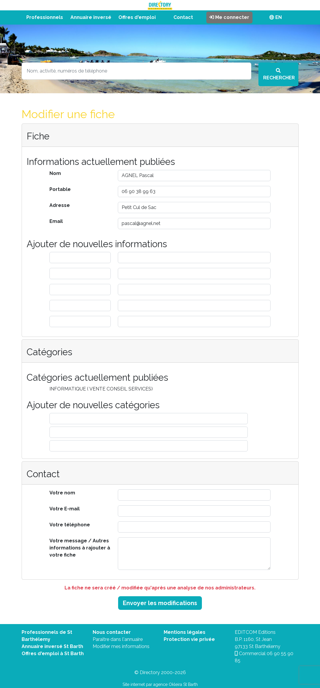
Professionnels (44, 17)
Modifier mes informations (121, 646)
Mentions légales (184, 632)
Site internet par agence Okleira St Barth (160, 684)
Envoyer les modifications (160, 603)
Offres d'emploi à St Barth (53, 653)
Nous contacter (112, 632)
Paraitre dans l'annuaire (118, 639)
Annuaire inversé (90, 17)
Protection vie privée (189, 639)
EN (275, 17)
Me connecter (229, 17)
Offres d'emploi (137, 17)
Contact (183, 17)
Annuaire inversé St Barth (52, 646)
